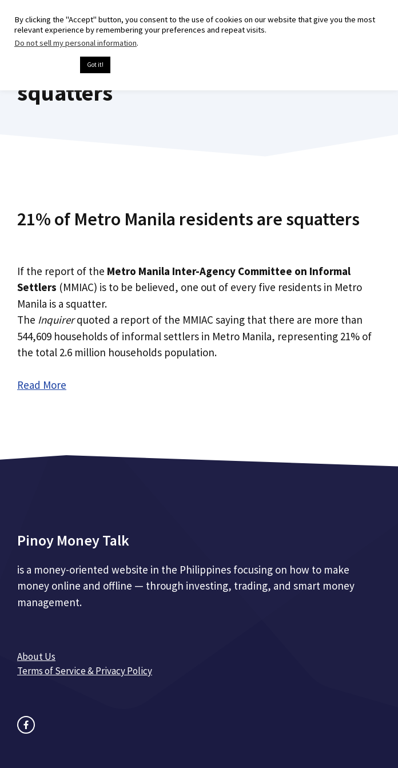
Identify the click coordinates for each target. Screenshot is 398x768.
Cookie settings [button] (44, 65)
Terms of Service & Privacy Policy (84, 670)
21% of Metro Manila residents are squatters (188, 219)
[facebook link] (26, 725)
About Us (36, 656)
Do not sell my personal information (75, 43)
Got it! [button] (95, 65)
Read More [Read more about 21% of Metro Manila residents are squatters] (41, 385)
